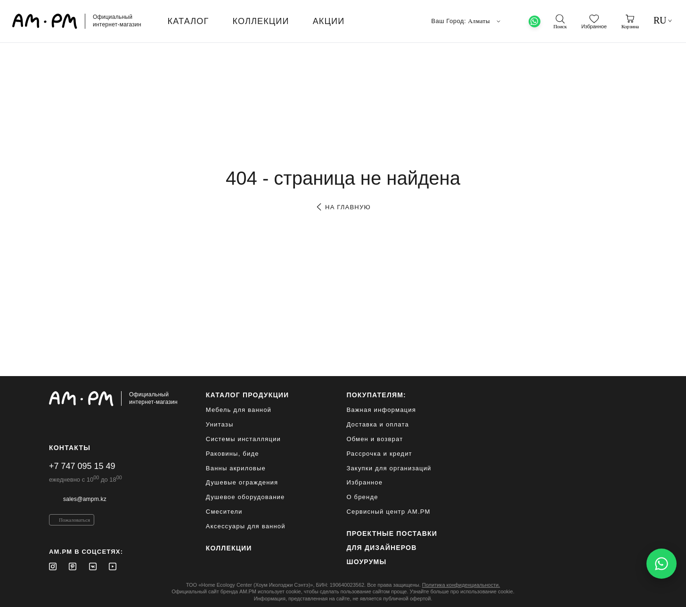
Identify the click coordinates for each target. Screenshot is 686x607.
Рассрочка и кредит (379, 453)
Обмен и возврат (374, 439)
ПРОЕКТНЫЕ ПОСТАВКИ (391, 533)
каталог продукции (247, 395)
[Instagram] (53, 566)
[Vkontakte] (93, 566)
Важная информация (381, 409)
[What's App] (534, 21)
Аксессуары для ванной (246, 526)
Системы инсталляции (243, 439)
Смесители (224, 511)
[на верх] (627, 592)
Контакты (69, 447)
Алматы (485, 21)
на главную (342, 207)
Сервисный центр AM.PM (388, 511)
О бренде (362, 496)
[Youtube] (112, 566)
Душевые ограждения (242, 482)
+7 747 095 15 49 (82, 466)
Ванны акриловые (236, 468)
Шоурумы (366, 562)
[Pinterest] (72, 566)
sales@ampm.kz (84, 499)
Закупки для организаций (388, 468)
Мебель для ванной (238, 409)
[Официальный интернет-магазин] (113, 398)
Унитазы (220, 424)
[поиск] (559, 21)
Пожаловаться (74, 520)
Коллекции (229, 548)
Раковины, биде (232, 453)
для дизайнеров (381, 547)
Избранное (364, 482)
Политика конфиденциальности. (461, 585)
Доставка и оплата (377, 424)
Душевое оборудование (245, 496)
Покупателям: (376, 395)
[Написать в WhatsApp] (661, 564)
